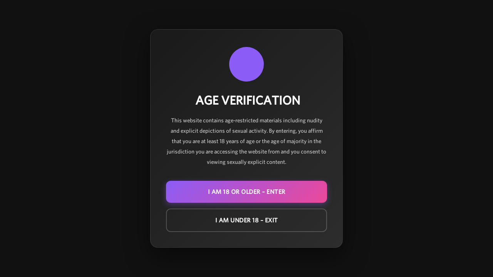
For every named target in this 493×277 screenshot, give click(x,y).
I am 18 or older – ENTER (246, 192)
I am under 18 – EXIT (246, 220)
